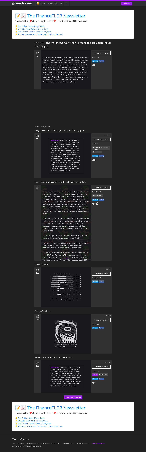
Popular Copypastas (32, 443)
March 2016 (95, 324)
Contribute (127, 3)
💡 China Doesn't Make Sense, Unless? (31, 29)
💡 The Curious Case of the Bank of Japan (33, 31)
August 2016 (95, 371)
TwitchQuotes (22, 3)
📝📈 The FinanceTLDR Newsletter (50, 16)
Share (101, 61)
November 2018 (97, 278)
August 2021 (95, 57)
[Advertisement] (73, 108)
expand (66, 258)
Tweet (95, 61)
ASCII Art (52, 3)
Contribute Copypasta (82, 443)
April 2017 (95, 144)
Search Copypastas (46, 443)
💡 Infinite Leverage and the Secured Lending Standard (39, 34)
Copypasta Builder (68, 443)
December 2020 (96, 192)
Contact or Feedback (97, 443)
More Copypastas (73, 397)
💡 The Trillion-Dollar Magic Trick (29, 26)
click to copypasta (101, 53)
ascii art (108, 269)
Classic (41, 3)
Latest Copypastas (18, 443)
